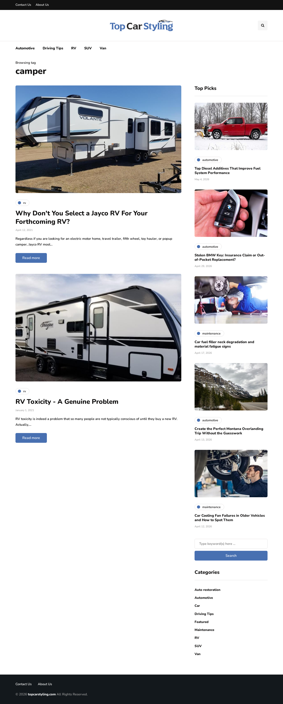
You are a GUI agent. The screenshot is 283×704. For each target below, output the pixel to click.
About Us (42, 5)
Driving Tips (53, 48)
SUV (88, 48)
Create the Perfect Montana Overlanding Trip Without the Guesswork (229, 431)
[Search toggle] (263, 25)
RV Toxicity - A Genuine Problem (67, 401)
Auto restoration (207, 590)
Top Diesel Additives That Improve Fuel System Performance (227, 170)
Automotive (25, 48)
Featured (201, 622)
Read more (31, 257)
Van (103, 48)
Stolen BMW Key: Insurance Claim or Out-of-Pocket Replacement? (230, 257)
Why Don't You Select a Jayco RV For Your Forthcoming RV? (81, 217)
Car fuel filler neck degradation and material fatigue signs (224, 344)
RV (73, 48)
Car (197, 605)
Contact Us (23, 5)
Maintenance (204, 630)
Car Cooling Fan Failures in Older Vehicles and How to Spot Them (230, 517)
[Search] (231, 544)
